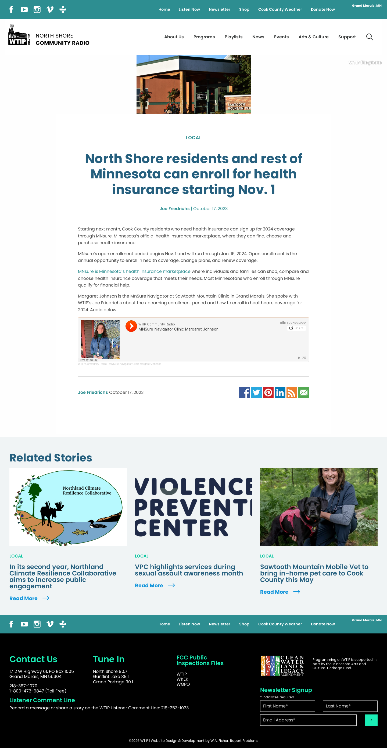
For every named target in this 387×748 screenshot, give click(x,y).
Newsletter (219, 9)
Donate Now (323, 9)
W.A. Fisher (219, 740)
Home (164, 9)
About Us (174, 37)
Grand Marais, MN (367, 5)
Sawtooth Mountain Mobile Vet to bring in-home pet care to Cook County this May (314, 573)
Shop (244, 9)
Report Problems (244, 740)
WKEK (182, 679)
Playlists (234, 37)
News (258, 37)
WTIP (182, 674)
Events (281, 37)
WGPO (183, 684)
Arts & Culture (314, 37)
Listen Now (189, 9)
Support (347, 37)
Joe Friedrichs (175, 209)
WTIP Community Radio (92, 363)
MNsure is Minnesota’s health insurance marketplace (134, 271)
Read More (30, 598)
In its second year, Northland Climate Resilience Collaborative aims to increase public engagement (62, 576)
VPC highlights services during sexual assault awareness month (189, 570)
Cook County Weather (280, 9)
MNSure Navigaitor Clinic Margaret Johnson (135, 363)
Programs (204, 37)
